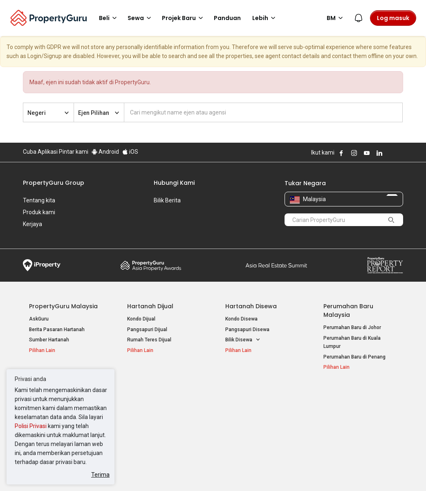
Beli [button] (109, 18)
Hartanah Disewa (251, 294)
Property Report (385, 253)
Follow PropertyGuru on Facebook (341, 153)
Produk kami (39, 212)
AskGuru (39, 306)
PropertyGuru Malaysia (63, 294)
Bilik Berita (167, 200)
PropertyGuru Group (53, 183)
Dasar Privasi (163, 472)
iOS (130, 151)
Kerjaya (32, 224)
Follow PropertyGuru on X (390, 153)
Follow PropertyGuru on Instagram (354, 153)
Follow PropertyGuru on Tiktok (400, 153)
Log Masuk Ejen (341, 394)
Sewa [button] (141, 18)
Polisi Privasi (31, 426)
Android (105, 151)
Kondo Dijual (141, 306)
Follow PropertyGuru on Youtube (367, 153)
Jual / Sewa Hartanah (347, 405)
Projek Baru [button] (184, 18)
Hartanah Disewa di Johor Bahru (163, 424)
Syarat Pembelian (212, 472)
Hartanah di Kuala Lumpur (254, 394)
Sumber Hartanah (49, 327)
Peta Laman (337, 426)
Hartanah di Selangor (249, 405)
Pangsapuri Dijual (147, 317)
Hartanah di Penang (247, 415)
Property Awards (151, 253)
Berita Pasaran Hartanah (57, 317)
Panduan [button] (227, 18)
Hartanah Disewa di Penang (158, 413)
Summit (276, 253)
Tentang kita (39, 200)
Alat (329, 382)
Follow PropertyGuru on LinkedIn (379, 153)
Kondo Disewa (241, 306)
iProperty (42, 253)
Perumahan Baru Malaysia (348, 298)
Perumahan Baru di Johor (352, 315)
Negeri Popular (247, 382)
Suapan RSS (337, 415)
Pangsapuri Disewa (247, 317)
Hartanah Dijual (150, 294)
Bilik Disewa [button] (242, 327)
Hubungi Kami (174, 183)
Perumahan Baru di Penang (354, 345)
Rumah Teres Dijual (149, 327)
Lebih (265, 18)
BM (336, 18)
